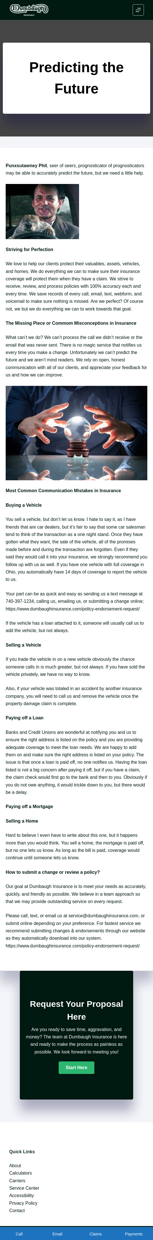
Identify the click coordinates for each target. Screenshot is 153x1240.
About (15, 1165)
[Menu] (138, 10)
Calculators (20, 1173)
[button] (76, 1067)
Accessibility (21, 1195)
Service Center (24, 1188)
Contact (17, 1210)
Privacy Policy (23, 1203)
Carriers (17, 1180)
